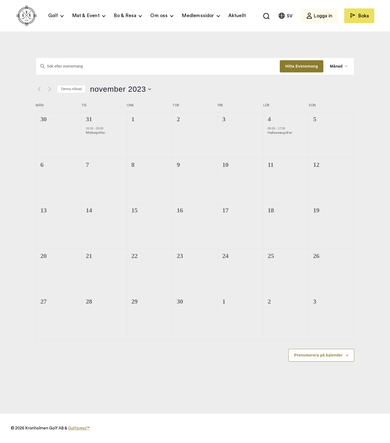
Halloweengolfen (280, 132)
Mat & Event (86, 15)
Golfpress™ (78, 428)
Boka (359, 15)
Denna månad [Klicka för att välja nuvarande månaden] (71, 89)
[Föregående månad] (39, 89)
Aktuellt (237, 15)
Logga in (319, 16)
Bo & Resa (125, 15)
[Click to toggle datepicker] (120, 89)
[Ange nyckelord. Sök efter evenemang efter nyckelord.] (158, 66)
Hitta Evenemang (301, 66)
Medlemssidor (198, 15)
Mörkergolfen (95, 132)
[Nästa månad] (49, 89)
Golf (53, 15)
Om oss (159, 15)
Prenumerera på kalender (318, 355)
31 (89, 119)
